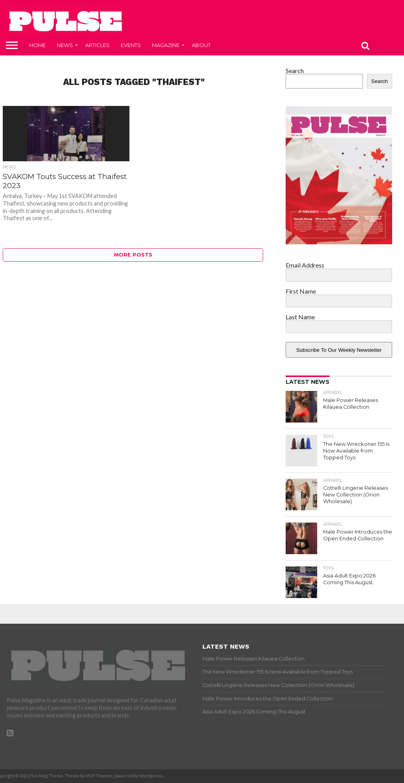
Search (295, 70)
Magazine (166, 45)
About (201, 45)
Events (131, 45)
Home (37, 45)
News (65, 45)
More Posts (133, 255)
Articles (97, 45)
